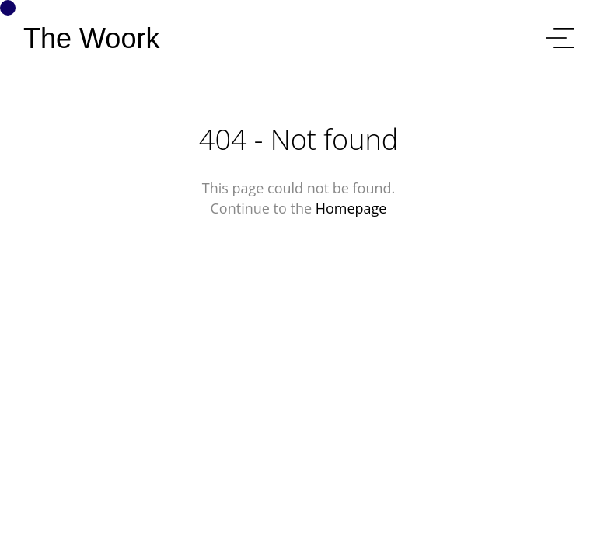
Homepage (351, 208)
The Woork (91, 39)
